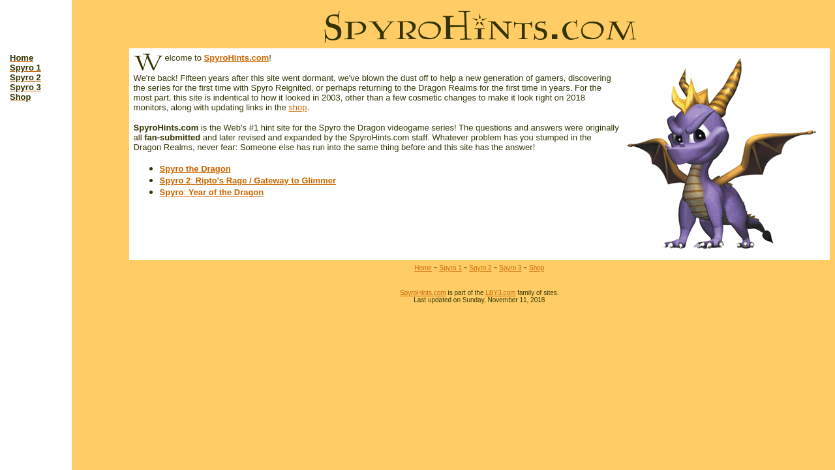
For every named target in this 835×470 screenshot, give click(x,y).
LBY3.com (500, 292)
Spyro (172, 192)
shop (297, 107)
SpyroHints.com (236, 58)
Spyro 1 (450, 268)
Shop (536, 268)
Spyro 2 (175, 180)
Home (423, 268)
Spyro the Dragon (195, 169)
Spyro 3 (510, 268)
